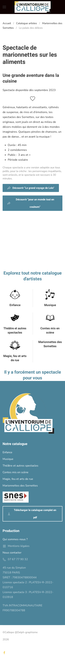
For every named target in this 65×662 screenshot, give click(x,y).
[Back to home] (33, 7)
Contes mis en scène (50, 330)
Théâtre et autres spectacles (14, 330)
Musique (50, 305)
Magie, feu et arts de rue (15, 358)
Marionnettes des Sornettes (50, 344)
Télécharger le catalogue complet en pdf (31, 513)
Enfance (15, 305)
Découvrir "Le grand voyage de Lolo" (30, 188)
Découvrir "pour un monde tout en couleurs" (30, 203)
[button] (4, 7)
